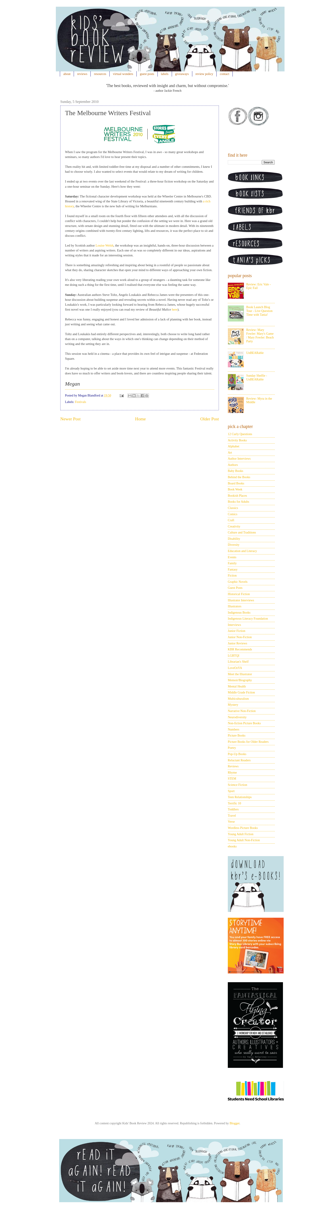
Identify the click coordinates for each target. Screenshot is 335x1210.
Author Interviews (239, 458)
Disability (234, 538)
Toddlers (233, 809)
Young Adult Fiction (240, 834)
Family (232, 563)
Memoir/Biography (240, 680)
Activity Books (237, 440)
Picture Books (236, 735)
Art (230, 452)
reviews (82, 74)
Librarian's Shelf (238, 661)
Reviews (233, 766)
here (174, 309)
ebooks (232, 846)
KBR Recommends (240, 649)
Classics (233, 508)
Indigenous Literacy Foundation (248, 618)
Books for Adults (238, 501)
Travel (232, 815)
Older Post (209, 419)
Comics (232, 514)
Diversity (233, 544)
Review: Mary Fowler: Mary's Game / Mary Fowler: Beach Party (260, 335)
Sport (231, 791)
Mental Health (237, 686)
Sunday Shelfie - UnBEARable (256, 377)
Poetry (232, 747)
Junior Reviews (237, 643)
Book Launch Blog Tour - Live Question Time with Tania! (259, 310)
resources (100, 74)
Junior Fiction (236, 631)
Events (232, 557)
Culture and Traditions (242, 532)
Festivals (80, 402)
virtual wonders (123, 74)
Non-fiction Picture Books (244, 723)
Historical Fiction (239, 594)
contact (224, 74)
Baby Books (235, 471)
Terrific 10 (234, 803)
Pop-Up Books (237, 754)
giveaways (182, 74)
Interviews (234, 625)
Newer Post (70, 419)
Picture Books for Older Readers (248, 741)
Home (140, 419)
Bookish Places (237, 495)
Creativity (234, 526)
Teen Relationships (240, 797)
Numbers (233, 729)
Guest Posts (235, 587)
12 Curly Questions (240, 434)
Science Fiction (237, 785)
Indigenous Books (239, 612)
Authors (233, 465)
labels (164, 74)
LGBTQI (233, 655)
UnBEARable (255, 353)
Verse (231, 821)
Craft (231, 520)
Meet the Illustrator (240, 674)
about (67, 74)
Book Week (235, 489)
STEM (232, 778)
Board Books (236, 483)
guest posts (147, 74)
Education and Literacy (242, 551)
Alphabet (233, 446)
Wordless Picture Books (243, 828)
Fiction (232, 575)
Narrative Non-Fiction (242, 711)
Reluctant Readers (239, 760)
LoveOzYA (235, 668)
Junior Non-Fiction (240, 637)
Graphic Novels (237, 581)
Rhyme (232, 772)
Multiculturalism (238, 698)
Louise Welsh (104, 245)
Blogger (234, 1123)
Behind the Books (239, 477)
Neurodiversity (237, 717)
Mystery (233, 704)
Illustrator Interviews (241, 600)
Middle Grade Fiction (241, 692)
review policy (204, 74)
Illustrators (234, 606)
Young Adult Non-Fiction (244, 840)
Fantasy (233, 569)
